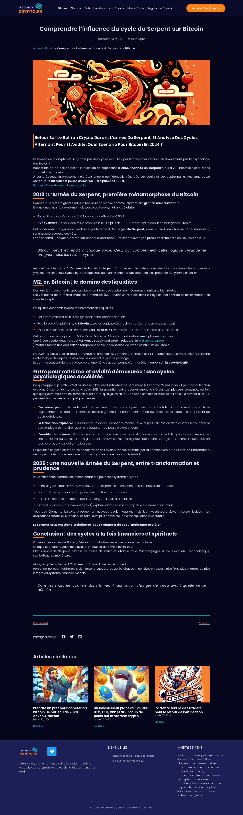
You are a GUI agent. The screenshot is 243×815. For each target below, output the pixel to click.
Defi (87, 8)
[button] (64, 637)
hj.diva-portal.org (151, 341)
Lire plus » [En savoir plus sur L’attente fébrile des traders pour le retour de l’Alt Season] (160, 722)
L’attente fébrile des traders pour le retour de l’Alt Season (179, 710)
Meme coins (136, 8)
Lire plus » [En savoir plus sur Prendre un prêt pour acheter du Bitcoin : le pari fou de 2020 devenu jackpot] (38, 726)
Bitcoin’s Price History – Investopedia (59, 185)
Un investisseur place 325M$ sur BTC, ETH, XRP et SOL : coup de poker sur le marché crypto (121, 712)
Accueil (38, 48)
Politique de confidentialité (127, 760)
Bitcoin (62, 8)
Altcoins (75, 8)
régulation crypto (160, 8)
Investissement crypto (108, 8)
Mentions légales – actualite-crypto (133, 756)
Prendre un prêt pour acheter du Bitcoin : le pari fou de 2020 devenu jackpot (60, 712)
